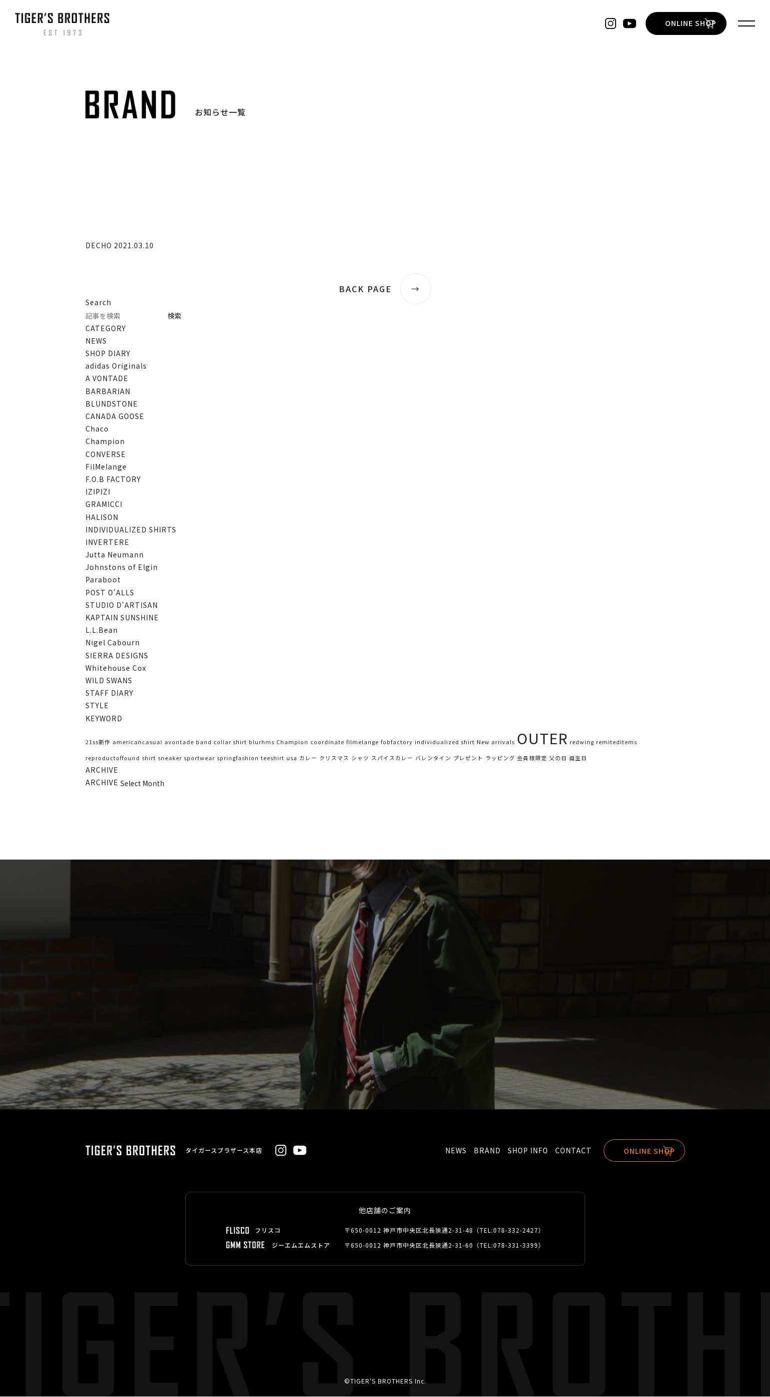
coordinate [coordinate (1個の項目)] (327, 742)
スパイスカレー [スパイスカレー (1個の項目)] (392, 758)
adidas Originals (116, 366)
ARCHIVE (101, 782)
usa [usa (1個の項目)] (291, 758)
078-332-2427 (515, 1230)
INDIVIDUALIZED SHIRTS (130, 529)
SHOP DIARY (107, 353)
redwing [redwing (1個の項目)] (582, 742)
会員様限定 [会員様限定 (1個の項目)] (532, 758)
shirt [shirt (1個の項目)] (149, 758)
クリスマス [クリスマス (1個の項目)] (334, 758)
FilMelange (106, 466)
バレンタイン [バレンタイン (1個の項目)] (433, 758)
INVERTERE (107, 542)
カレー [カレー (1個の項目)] (308, 758)
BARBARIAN (107, 391)
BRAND (477, 1150)
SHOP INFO (518, 1150)
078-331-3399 (515, 1245)
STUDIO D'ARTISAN (121, 605)
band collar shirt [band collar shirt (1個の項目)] (221, 742)
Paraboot (103, 580)
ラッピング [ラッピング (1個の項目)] (500, 758)
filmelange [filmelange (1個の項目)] (362, 742)
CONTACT (564, 1150)
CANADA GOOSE (114, 416)
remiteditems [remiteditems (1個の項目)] (616, 742)
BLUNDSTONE (111, 404)
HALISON (101, 517)
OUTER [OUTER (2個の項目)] (542, 737)
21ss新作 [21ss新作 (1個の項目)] (97, 742)
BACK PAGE (385, 289)
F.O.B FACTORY (113, 479)
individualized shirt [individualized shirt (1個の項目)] (445, 742)
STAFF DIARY (109, 693)
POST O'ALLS (109, 592)
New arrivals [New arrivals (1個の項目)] (496, 742)
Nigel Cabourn (112, 642)
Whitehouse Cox (115, 668)
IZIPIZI (97, 491)
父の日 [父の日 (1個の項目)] (558, 758)
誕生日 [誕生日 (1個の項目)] (578, 758)
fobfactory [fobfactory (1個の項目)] (397, 742)
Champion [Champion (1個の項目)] (292, 742)
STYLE (97, 705)
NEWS (96, 341)
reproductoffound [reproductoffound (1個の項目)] (112, 758)
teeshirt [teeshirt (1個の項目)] (272, 758)
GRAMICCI (103, 504)
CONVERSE (105, 454)
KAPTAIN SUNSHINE (122, 617)
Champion (105, 441)
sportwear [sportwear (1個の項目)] (199, 758)
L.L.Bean (101, 630)
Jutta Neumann (114, 554)
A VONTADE (106, 379)
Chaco (97, 429)
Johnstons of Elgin (121, 567)
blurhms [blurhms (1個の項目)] (261, 742)
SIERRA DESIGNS (116, 655)
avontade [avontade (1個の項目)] (179, 742)
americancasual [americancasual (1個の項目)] (137, 742)
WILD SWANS (108, 680)
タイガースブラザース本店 (223, 1150)
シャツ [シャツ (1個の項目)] (360, 758)
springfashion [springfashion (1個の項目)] (238, 758)
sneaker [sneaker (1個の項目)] (170, 758)
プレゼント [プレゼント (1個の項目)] (468, 758)
